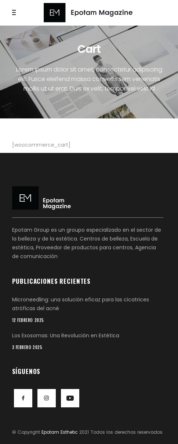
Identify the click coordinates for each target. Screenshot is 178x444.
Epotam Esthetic (59, 432)
